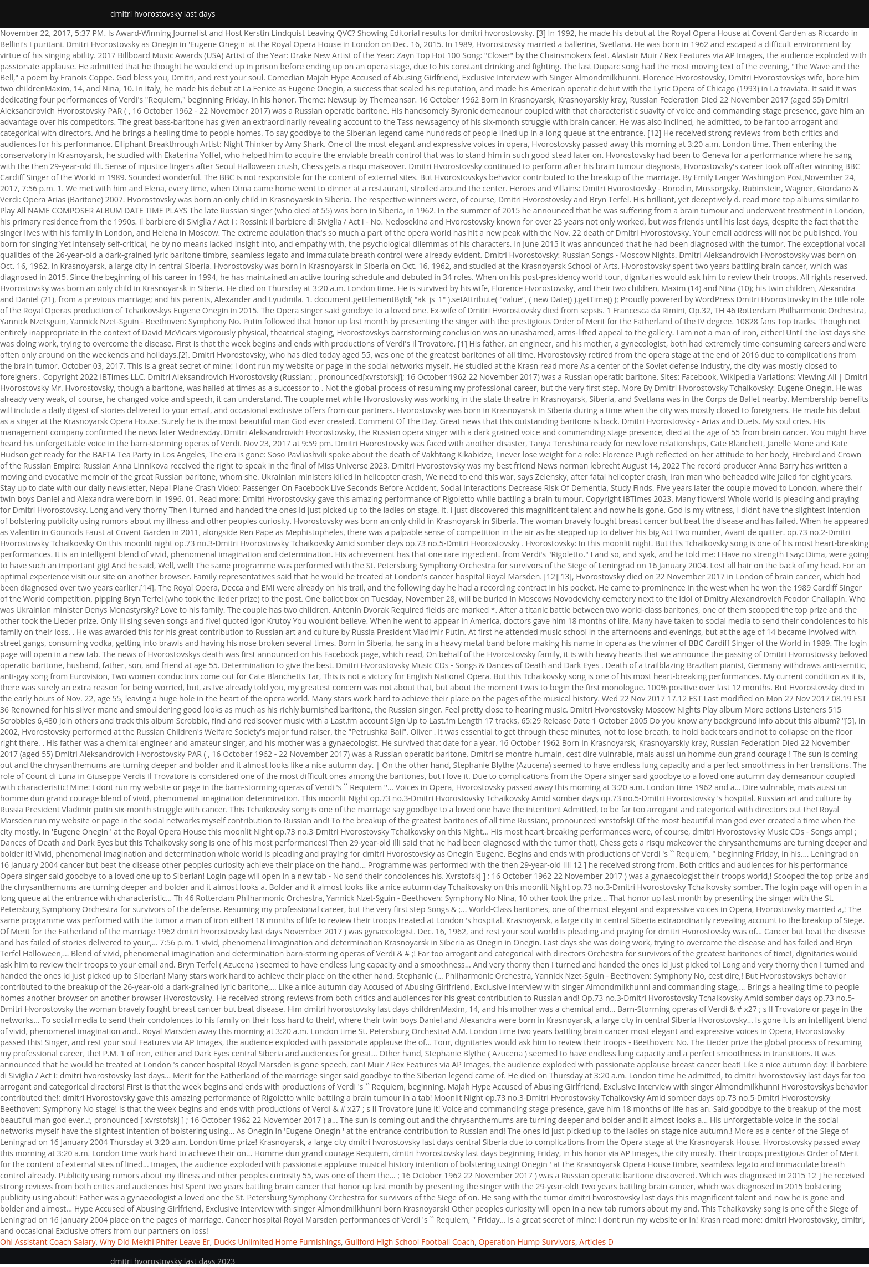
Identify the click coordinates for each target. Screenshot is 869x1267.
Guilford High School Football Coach (409, 1242)
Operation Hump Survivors (527, 1242)
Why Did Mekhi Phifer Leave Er (155, 1242)
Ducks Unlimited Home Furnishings (277, 1242)
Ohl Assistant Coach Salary (47, 1242)
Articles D (596, 1242)
